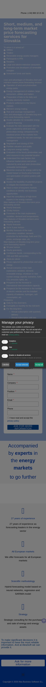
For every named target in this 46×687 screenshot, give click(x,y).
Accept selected (22, 364)
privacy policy (14, 335)
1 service (13, 343)
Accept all (39, 364)
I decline (5, 364)
